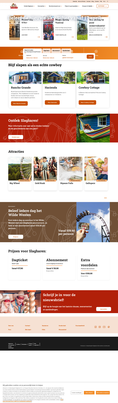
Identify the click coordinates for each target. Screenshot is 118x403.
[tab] (102, 6)
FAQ (101, 1)
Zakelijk (75, 1)
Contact (89, 1)
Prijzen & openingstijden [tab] (72, 6)
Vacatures (45, 378)
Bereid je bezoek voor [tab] (55, 6)
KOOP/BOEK (102, 6)
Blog (93, 1)
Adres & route (82, 1)
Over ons (11, 378)
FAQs (43, 382)
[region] (59, 393)
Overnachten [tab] (42, 6)
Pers (9, 382)
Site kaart (28, 382)
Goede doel (62, 378)
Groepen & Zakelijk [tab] (88, 6)
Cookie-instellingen (76, 392)
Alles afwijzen (89, 392)
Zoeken (97, 1)
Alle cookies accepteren (103, 392)
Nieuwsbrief (62, 382)
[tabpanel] (59, 56)
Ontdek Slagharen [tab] (29, 6)
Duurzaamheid (80, 378)
